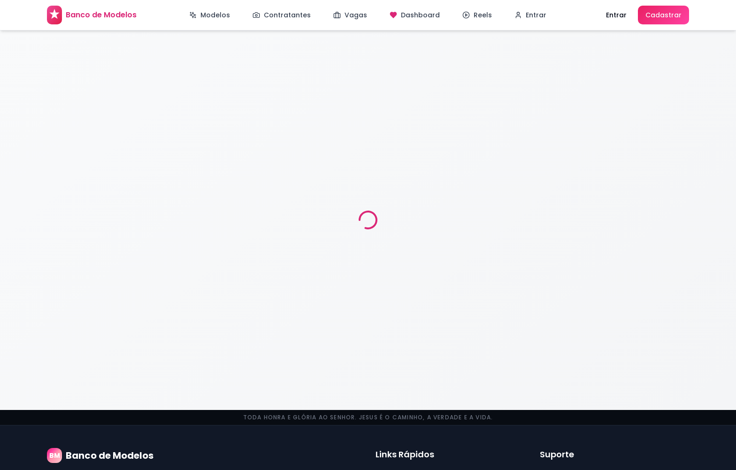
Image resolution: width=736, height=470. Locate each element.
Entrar (616, 15)
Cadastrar (663, 15)
